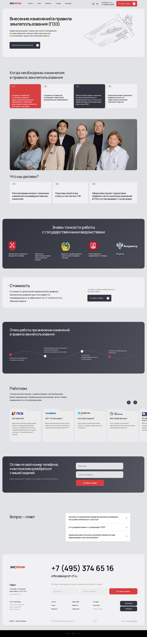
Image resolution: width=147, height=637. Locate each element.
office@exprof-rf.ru (107, 2)
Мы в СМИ (75, 602)
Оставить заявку (90, 483)
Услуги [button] (30, 3)
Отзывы (58, 3)
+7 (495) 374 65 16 (107, 5)
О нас (39, 3)
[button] (126, 3)
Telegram (128, 609)
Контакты (68, 3)
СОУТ (95, 621)
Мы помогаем (97, 609)
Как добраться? (15, 594)
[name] (99, 466)
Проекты (48, 3)
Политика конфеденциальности (62, 621)
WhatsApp (128, 603)
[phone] (99, 474)
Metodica (134, 621)
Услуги (53, 602)
